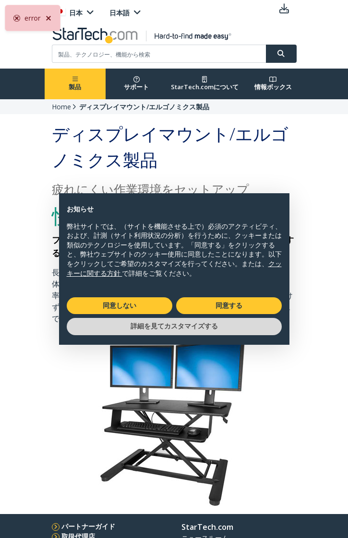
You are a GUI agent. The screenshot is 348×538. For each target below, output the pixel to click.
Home (61, 106)
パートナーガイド (88, 526)
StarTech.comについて (205, 83)
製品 (75, 83)
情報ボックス (273, 83)
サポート (136, 83)
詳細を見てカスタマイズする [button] (174, 326)
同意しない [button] (119, 305)
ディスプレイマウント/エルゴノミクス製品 (144, 106)
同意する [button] (229, 305)
